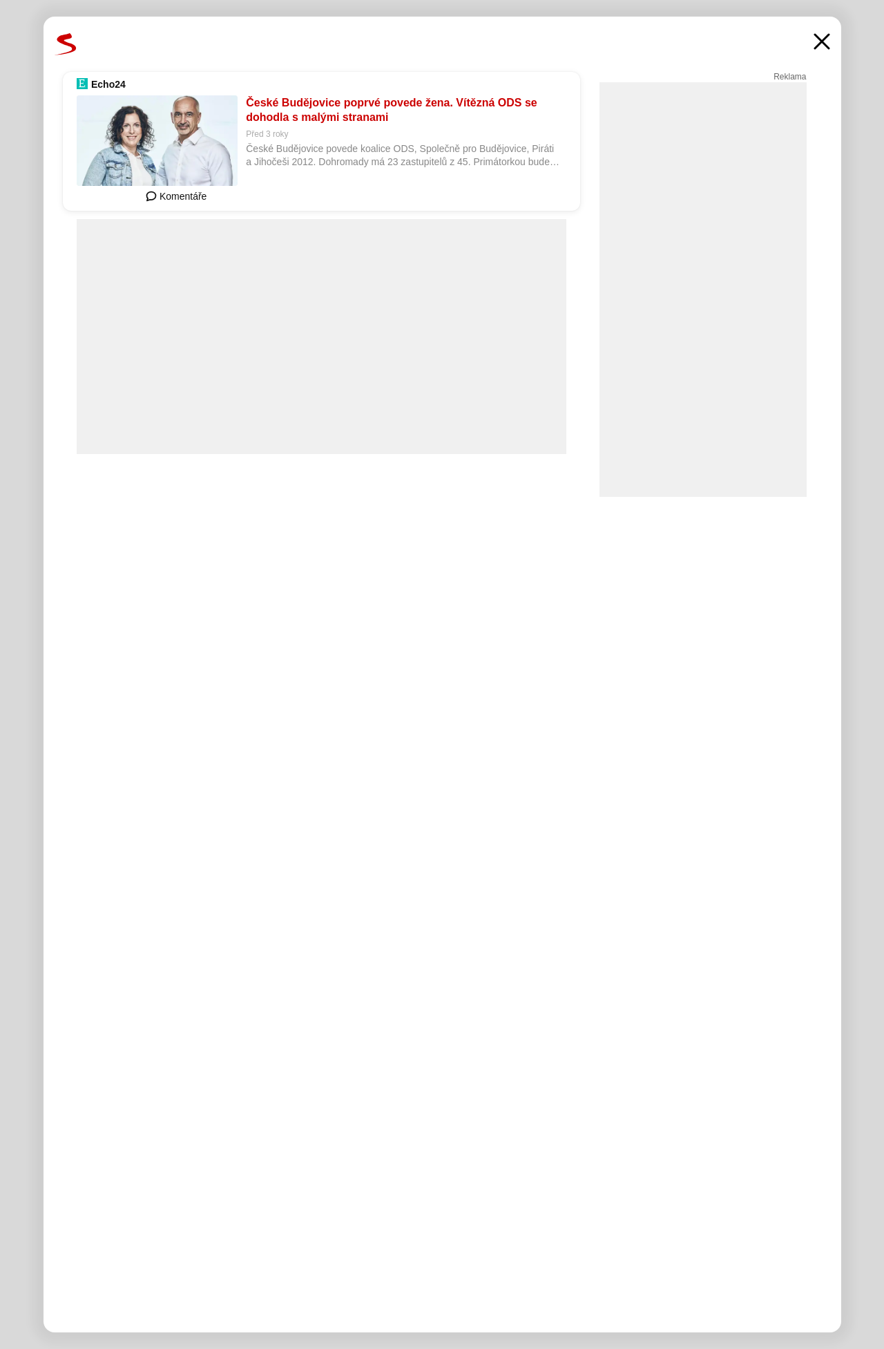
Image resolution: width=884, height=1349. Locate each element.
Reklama (790, 77)
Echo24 (108, 84)
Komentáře (176, 196)
